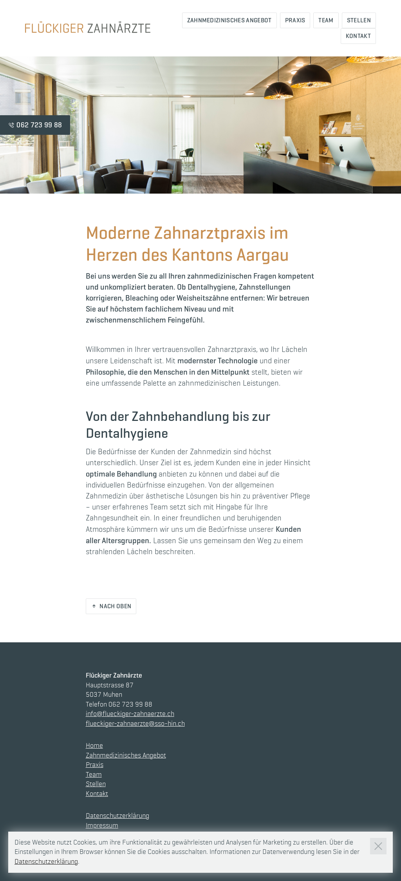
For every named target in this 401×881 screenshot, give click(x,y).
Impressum (102, 825)
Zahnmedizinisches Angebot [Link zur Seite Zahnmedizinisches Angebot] (229, 20)
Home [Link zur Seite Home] (94, 745)
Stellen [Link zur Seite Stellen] (359, 20)
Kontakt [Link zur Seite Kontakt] (358, 36)
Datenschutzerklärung (117, 815)
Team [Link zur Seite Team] (325, 20)
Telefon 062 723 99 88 (119, 704)
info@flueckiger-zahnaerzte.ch (130, 714)
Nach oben (115, 606)
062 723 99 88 (39, 125)
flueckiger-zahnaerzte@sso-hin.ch (135, 723)
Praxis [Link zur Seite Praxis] (295, 20)
